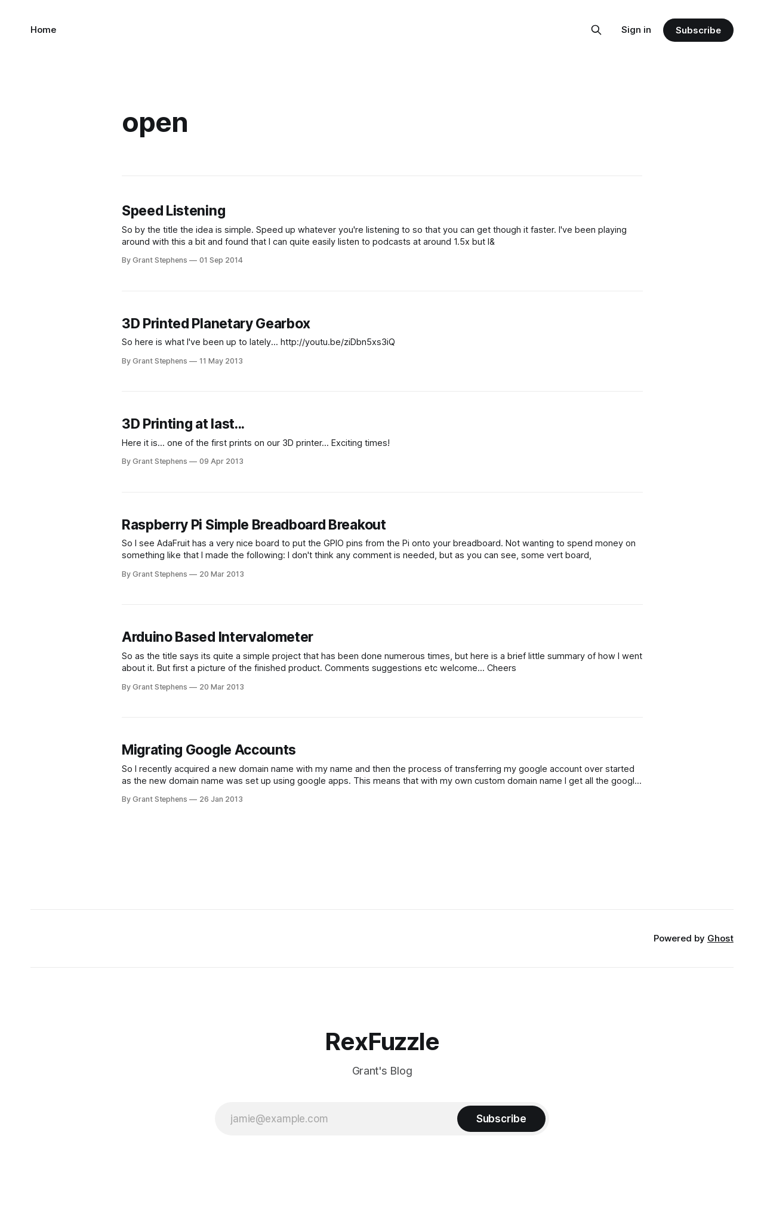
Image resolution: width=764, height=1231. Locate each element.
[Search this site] (596, 29)
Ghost (720, 938)
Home (43, 29)
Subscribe (698, 30)
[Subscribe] (501, 1119)
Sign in (636, 29)
